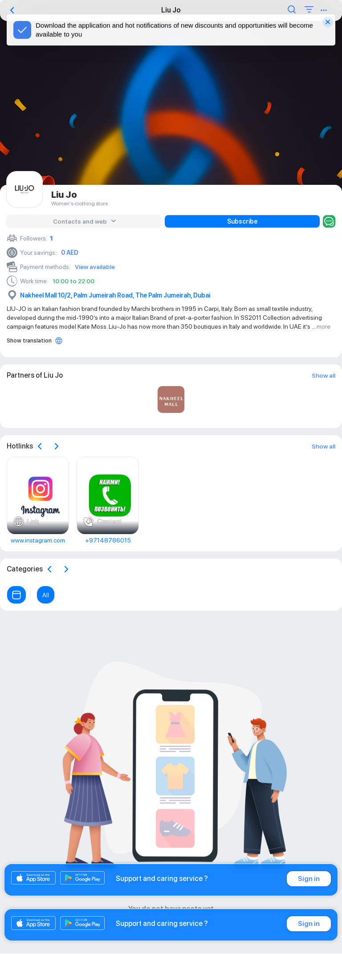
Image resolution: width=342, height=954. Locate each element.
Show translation (29, 340)
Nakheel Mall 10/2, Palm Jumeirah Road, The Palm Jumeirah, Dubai (115, 295)
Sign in (309, 879)
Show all (323, 375)
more (323, 326)
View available (95, 266)
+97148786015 (108, 540)
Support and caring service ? (162, 878)
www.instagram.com (38, 540)
